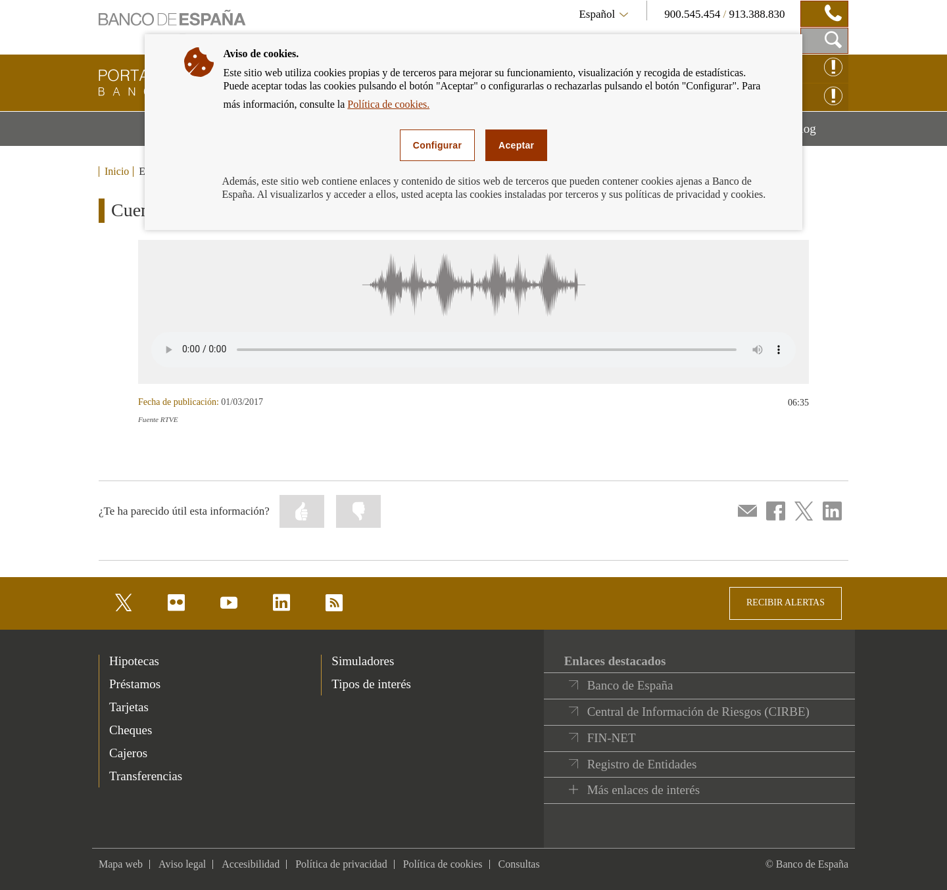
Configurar (437, 145)
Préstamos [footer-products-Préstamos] (134, 684)
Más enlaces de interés (643, 790)
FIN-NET (611, 738)
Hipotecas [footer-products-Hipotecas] (134, 661)
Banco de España (630, 685)
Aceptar (516, 145)
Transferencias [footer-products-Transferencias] (145, 776)
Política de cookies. (388, 104)
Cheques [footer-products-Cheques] (130, 730)
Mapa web (121, 864)
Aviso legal (182, 864)
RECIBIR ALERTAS (785, 602)
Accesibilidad (250, 864)
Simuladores (362, 661)
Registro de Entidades (642, 764)
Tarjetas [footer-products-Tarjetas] (129, 707)
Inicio (117, 171)
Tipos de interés (371, 684)
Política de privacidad (341, 864)
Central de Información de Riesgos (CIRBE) (698, 711)
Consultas (519, 864)
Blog (820, 133)
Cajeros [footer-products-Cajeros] (128, 753)
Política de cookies (443, 864)
